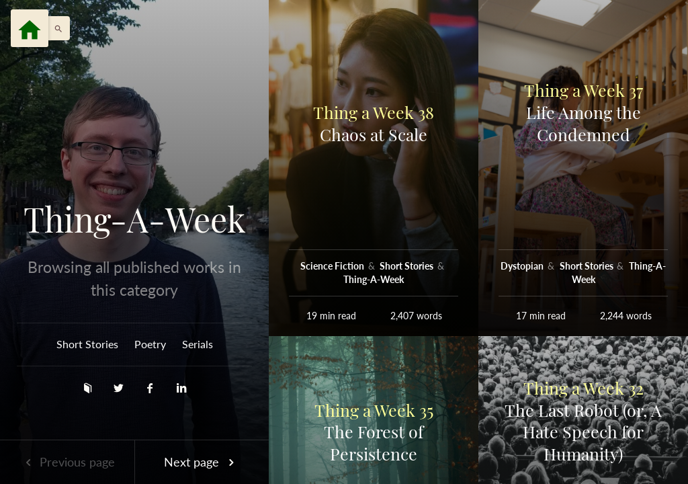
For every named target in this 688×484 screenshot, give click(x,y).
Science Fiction (333, 266)
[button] (55, 28)
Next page (201, 461)
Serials (197, 343)
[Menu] (29, 28)
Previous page (67, 461)
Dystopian (523, 266)
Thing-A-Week (135, 219)
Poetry (150, 343)
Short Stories (87, 343)
